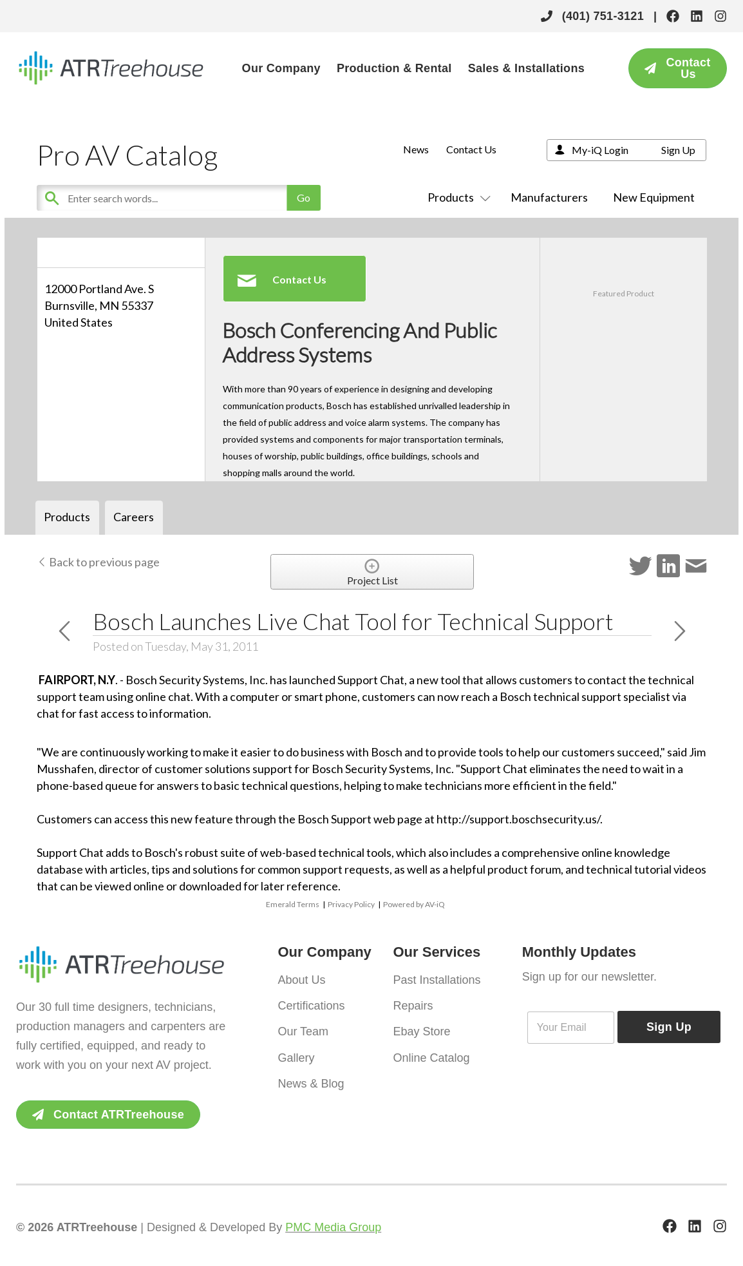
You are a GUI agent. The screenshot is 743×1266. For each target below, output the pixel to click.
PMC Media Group (333, 1227)
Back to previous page (98, 562)
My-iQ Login (600, 150)
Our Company (281, 68)
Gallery (295, 1052)
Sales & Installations (526, 68)
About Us (301, 979)
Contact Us (471, 149)
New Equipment (654, 197)
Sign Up (678, 150)
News (416, 149)
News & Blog (310, 1077)
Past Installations (436, 979)
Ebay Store (421, 1028)
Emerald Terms (292, 904)
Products (456, 197)
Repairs (413, 1003)
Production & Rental (394, 68)
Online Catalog (431, 1052)
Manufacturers (549, 197)
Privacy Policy (351, 904)
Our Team (302, 1028)
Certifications (310, 1003)
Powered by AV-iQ (414, 904)
